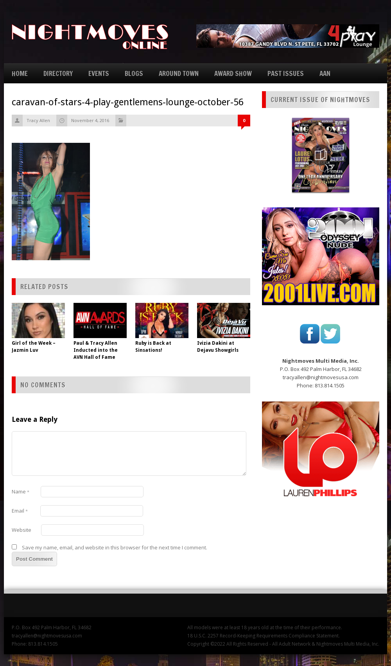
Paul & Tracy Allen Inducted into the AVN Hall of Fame (96, 350)
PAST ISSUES (285, 73)
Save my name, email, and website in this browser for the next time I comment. (114, 547)
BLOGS (134, 73)
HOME (20, 73)
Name (20, 491)
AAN (324, 73)
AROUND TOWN (179, 73)
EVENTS (98, 73)
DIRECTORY (58, 73)
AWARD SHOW (233, 73)
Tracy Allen (38, 120)
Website (21, 529)
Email (20, 510)
